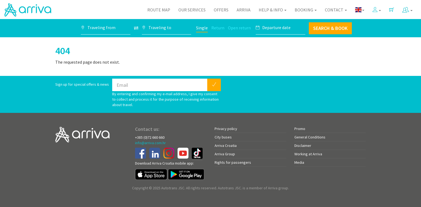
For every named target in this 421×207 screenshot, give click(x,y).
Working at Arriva (308, 154)
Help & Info (272, 10)
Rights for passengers (233, 162)
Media (299, 162)
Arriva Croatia (226, 145)
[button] (376, 8)
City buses (223, 137)
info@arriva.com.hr (150, 142)
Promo (299, 128)
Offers (221, 10)
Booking (306, 10)
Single (202, 27)
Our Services (192, 10)
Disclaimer (302, 145)
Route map (158, 10)
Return (217, 27)
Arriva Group (225, 154)
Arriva (244, 10)
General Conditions (309, 137)
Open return (239, 27)
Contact (336, 10)
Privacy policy (226, 128)
